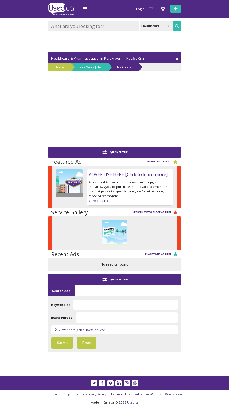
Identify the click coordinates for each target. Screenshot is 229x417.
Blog (66, 394)
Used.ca (133, 402)
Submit (62, 342)
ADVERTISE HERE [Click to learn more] (128, 174)
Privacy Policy (96, 394)
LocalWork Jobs (89, 67)
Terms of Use (121, 394)
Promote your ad (162, 162)
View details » (99, 201)
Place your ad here (161, 254)
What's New (173, 394)
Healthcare (124, 67)
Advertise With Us (148, 394)
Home (59, 67)
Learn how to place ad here (155, 212)
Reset (86, 342)
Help (78, 394)
